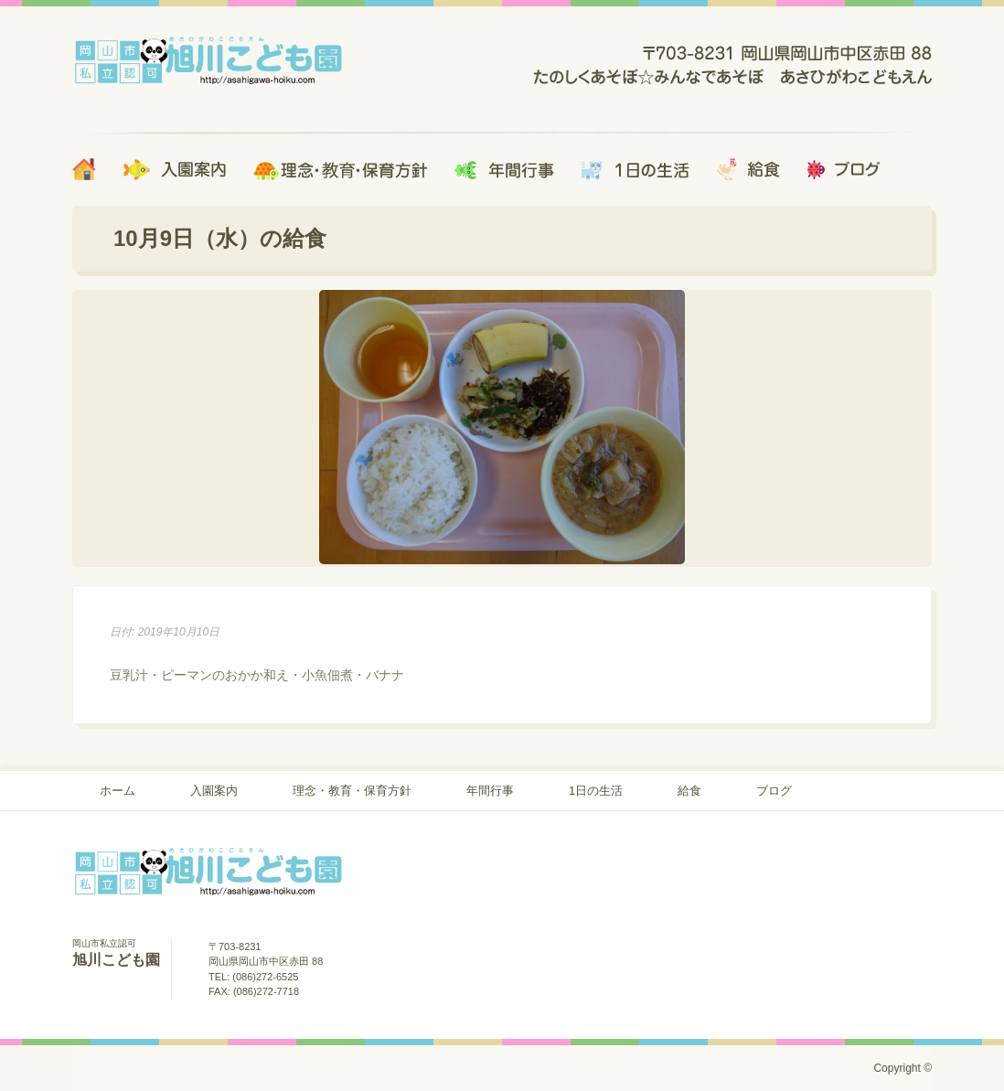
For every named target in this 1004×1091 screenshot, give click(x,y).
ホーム (117, 790)
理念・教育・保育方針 (352, 790)
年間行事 (490, 790)
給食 (689, 790)
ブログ (774, 790)
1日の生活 (596, 790)
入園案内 (214, 790)
